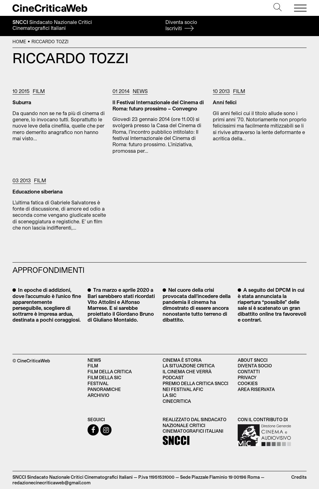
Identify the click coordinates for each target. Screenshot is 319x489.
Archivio (98, 395)
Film (39, 91)
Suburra (21, 102)
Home (19, 41)
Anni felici (224, 102)
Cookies (248, 383)
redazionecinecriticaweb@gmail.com (51, 482)
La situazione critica (189, 365)
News (140, 91)
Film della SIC (104, 377)
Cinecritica (177, 401)
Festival (98, 383)
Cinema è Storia (182, 360)
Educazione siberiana (37, 191)
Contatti (249, 371)
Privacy (247, 377)
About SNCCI (253, 360)
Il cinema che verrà (187, 371)
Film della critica (110, 371)
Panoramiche (104, 389)
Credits (299, 477)
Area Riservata (256, 389)
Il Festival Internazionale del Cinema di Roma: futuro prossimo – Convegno (158, 105)
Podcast (173, 377)
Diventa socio (181, 25)
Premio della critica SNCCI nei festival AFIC (195, 386)
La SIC (169, 395)
